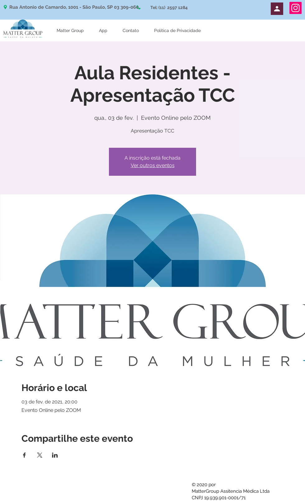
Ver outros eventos (153, 165)
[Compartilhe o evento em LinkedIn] (55, 455)
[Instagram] (295, 8)
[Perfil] (277, 8)
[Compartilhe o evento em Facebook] (24, 455)
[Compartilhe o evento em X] (40, 455)
